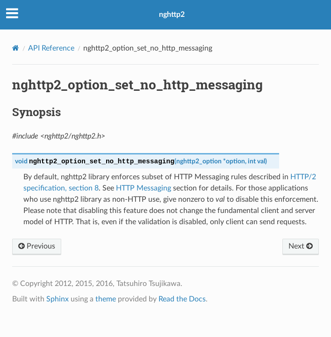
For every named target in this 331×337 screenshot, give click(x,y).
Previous (36, 246)
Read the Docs (182, 299)
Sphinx (57, 299)
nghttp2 (172, 14)
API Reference (51, 48)
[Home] (15, 48)
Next (300, 246)
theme (105, 299)
